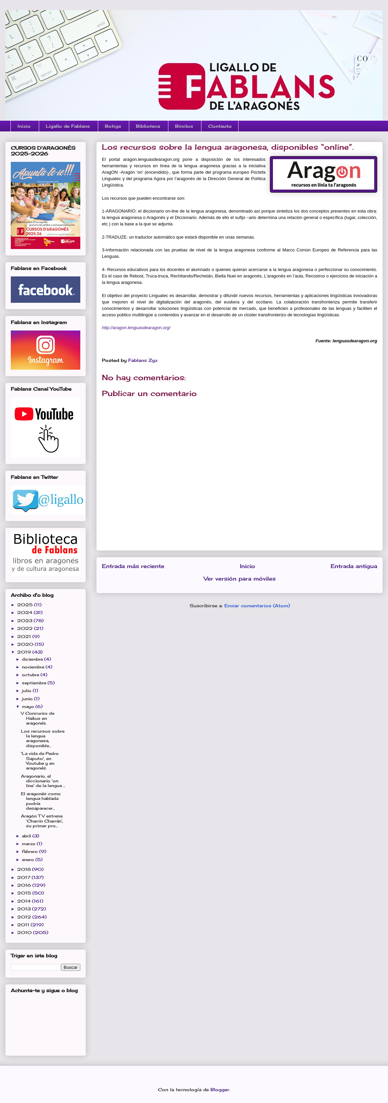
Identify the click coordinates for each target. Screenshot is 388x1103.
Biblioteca (148, 126)
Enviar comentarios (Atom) (257, 605)
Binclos (184, 126)
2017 (24, 877)
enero (28, 859)
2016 (24, 885)
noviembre (34, 666)
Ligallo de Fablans (68, 126)
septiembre (35, 682)
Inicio (247, 566)
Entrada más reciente (133, 566)
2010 (25, 932)
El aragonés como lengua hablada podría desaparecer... (41, 801)
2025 (25, 604)
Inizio (24, 126)
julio (27, 690)
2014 (24, 901)
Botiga (113, 126)
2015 (24, 893)
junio (28, 698)
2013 (24, 908)
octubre (31, 674)
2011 (24, 924)
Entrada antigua (354, 566)
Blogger (220, 1089)
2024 (25, 612)
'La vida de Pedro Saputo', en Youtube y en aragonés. (40, 760)
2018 (24, 869)
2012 (24, 917)
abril (27, 835)
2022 (25, 628)
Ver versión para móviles (240, 578)
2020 (26, 644)
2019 (24, 652)
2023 (25, 620)
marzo (29, 843)
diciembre (33, 659)
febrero (30, 851)
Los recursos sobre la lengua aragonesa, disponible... (42, 738)
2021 (24, 636)
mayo (28, 706)
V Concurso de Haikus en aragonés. (37, 718)
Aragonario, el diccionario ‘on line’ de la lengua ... (43, 781)
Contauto (220, 126)
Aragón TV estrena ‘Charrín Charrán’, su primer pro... (42, 820)
